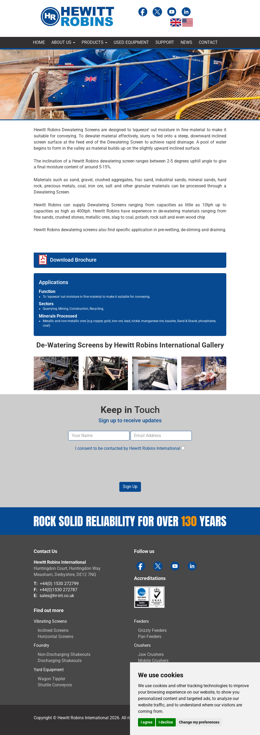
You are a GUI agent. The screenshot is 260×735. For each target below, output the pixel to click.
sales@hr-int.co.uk (57, 595)
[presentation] (130, 466)
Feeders (141, 621)
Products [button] (94, 42)
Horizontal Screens (55, 636)
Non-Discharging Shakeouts (64, 654)
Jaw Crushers (151, 654)
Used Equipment (131, 42)
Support (164, 42)
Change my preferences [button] (199, 722)
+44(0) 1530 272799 (59, 583)
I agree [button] (146, 722)
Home (39, 42)
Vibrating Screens (50, 621)
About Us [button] (63, 42)
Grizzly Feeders (152, 630)
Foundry (41, 645)
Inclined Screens (53, 630)
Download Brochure (73, 260)
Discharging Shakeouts (60, 660)
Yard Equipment (49, 669)
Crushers (142, 645)
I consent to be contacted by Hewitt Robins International (130, 448)
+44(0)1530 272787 (58, 589)
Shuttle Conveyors (55, 684)
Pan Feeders (149, 636)
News (186, 42)
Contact (208, 42)
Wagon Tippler (51, 678)
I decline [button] (166, 722)
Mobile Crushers (153, 660)
